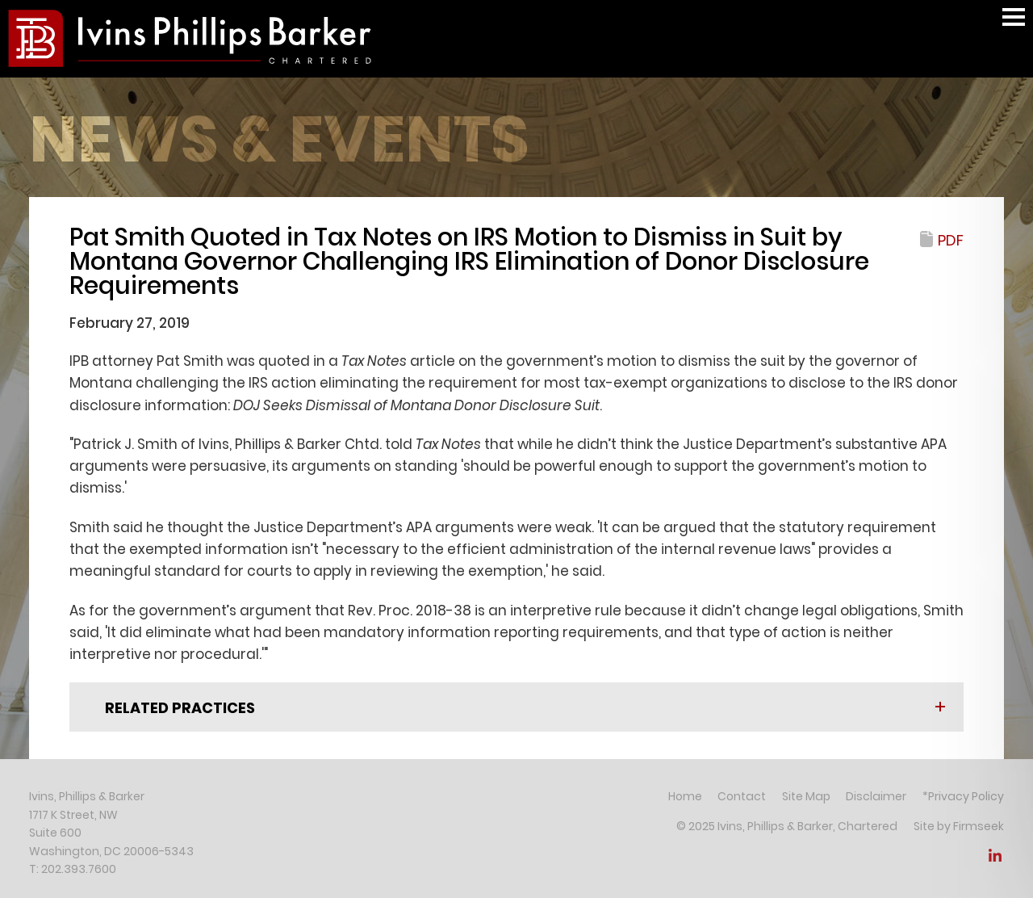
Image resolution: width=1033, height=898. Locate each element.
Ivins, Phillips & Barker (86, 796)
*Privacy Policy (963, 796)
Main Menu (1013, 24)
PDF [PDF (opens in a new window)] (951, 240)
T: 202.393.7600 (72, 869)
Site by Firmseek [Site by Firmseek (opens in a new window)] (959, 826)
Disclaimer (876, 796)
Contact (741, 796)
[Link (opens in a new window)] (995, 860)
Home (685, 796)
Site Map (806, 796)
